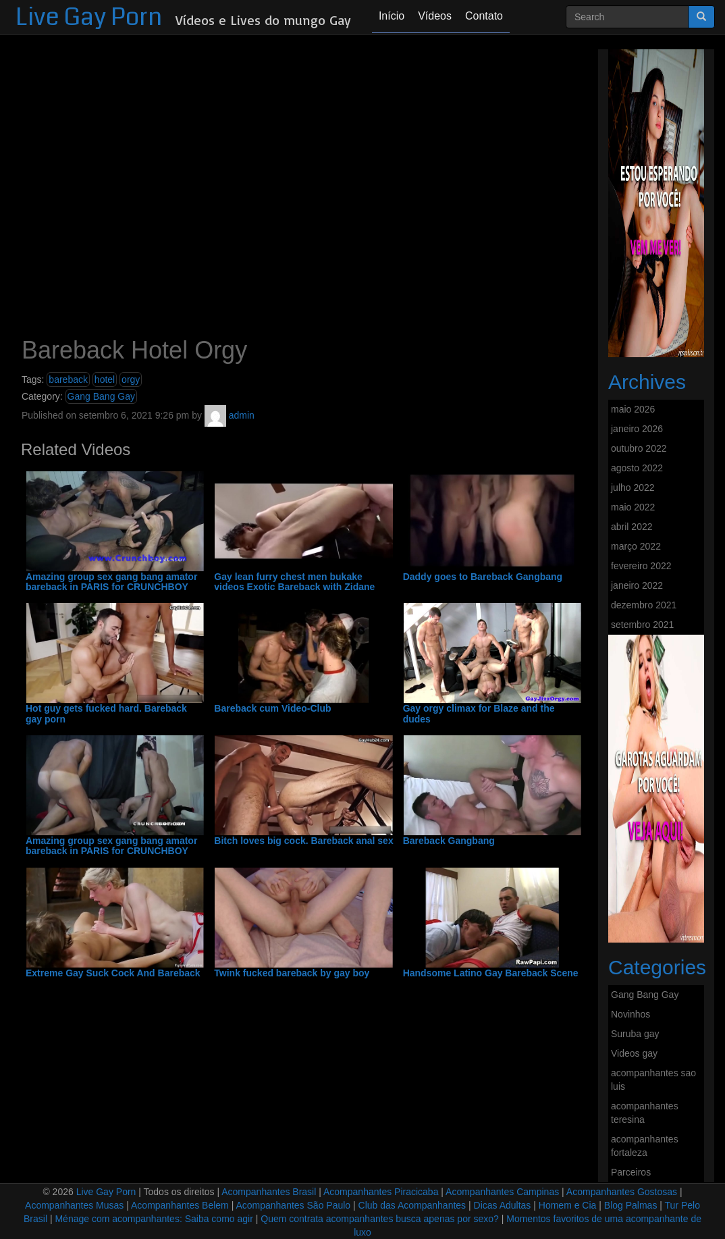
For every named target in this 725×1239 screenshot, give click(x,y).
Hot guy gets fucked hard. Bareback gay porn (106, 714)
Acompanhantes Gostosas (621, 1191)
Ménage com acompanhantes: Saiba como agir (153, 1218)
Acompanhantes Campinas (502, 1191)
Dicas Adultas (502, 1205)
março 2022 (636, 546)
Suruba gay (635, 1033)
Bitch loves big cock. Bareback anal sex (303, 841)
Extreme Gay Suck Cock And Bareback (113, 973)
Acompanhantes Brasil (268, 1191)
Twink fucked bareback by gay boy (291, 973)
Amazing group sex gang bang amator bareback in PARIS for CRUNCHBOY (111, 582)
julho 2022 (633, 487)
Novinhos (630, 1014)
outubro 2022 (639, 448)
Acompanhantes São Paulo (293, 1205)
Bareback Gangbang (449, 841)
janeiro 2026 (637, 428)
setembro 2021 (642, 624)
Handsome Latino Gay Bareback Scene (491, 973)
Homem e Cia (568, 1205)
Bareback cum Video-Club (272, 709)
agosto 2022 (637, 468)
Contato (484, 16)
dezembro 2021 (643, 605)
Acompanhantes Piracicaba (380, 1191)
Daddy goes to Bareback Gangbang (483, 577)
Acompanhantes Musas (74, 1205)
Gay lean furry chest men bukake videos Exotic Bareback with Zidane (294, 582)
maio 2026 (633, 409)
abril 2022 (632, 526)
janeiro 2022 (637, 585)
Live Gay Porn (89, 17)
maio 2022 (633, 507)
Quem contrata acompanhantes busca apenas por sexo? (380, 1218)
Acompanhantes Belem (180, 1205)
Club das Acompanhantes (412, 1205)
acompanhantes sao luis (653, 1079)
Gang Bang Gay (101, 396)
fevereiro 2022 (641, 565)
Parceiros (631, 1172)
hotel (105, 379)
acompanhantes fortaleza (644, 1146)
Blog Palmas (630, 1205)
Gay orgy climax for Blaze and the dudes (479, 714)
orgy (131, 379)
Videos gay (634, 1053)
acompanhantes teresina (644, 1113)
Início (391, 16)
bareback (68, 379)
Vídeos (435, 16)
